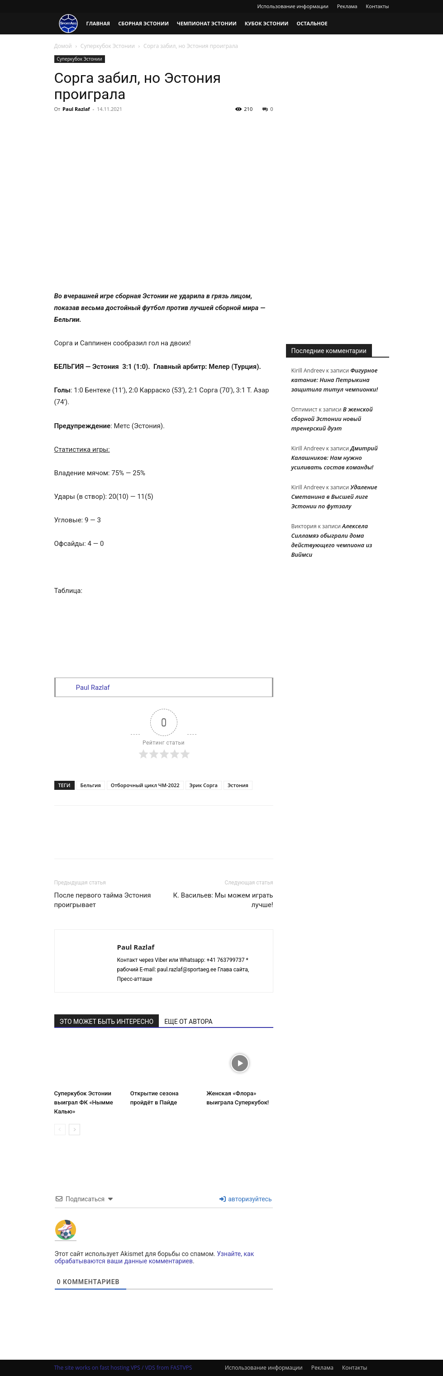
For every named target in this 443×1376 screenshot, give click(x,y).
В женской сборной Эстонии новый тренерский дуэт (332, 418)
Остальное (311, 23)
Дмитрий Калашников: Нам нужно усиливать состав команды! (334, 457)
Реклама (347, 6)
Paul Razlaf (76, 108)
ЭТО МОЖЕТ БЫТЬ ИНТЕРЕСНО (107, 1021)
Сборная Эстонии (143, 23)
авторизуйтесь (245, 1199)
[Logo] (68, 24)
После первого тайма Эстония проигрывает (102, 900)
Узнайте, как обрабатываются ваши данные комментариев (154, 1257)
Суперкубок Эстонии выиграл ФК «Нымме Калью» (83, 1102)
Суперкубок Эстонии (108, 46)
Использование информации (292, 6)
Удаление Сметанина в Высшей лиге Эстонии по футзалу (334, 496)
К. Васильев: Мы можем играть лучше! (223, 900)
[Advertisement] (337, 191)
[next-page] (74, 1130)
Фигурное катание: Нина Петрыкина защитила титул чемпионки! (334, 379)
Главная (98, 23)
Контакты (377, 6)
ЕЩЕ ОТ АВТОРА (188, 1021)
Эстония (238, 785)
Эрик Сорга (204, 785)
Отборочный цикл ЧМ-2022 (145, 785)
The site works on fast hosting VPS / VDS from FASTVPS (123, 1367)
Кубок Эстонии (267, 23)
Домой (63, 46)
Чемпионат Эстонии (207, 23)
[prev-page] (60, 1130)
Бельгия (91, 785)
